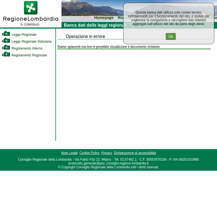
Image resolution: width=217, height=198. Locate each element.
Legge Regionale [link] (19, 35)
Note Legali (69, 153)
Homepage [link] (104, 18)
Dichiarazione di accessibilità (135, 153)
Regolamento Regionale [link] (24, 55)
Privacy (106, 153)
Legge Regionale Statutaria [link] (27, 41)
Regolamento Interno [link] (22, 48)
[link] (30, 26)
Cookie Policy (90, 153)
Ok (170, 36)
